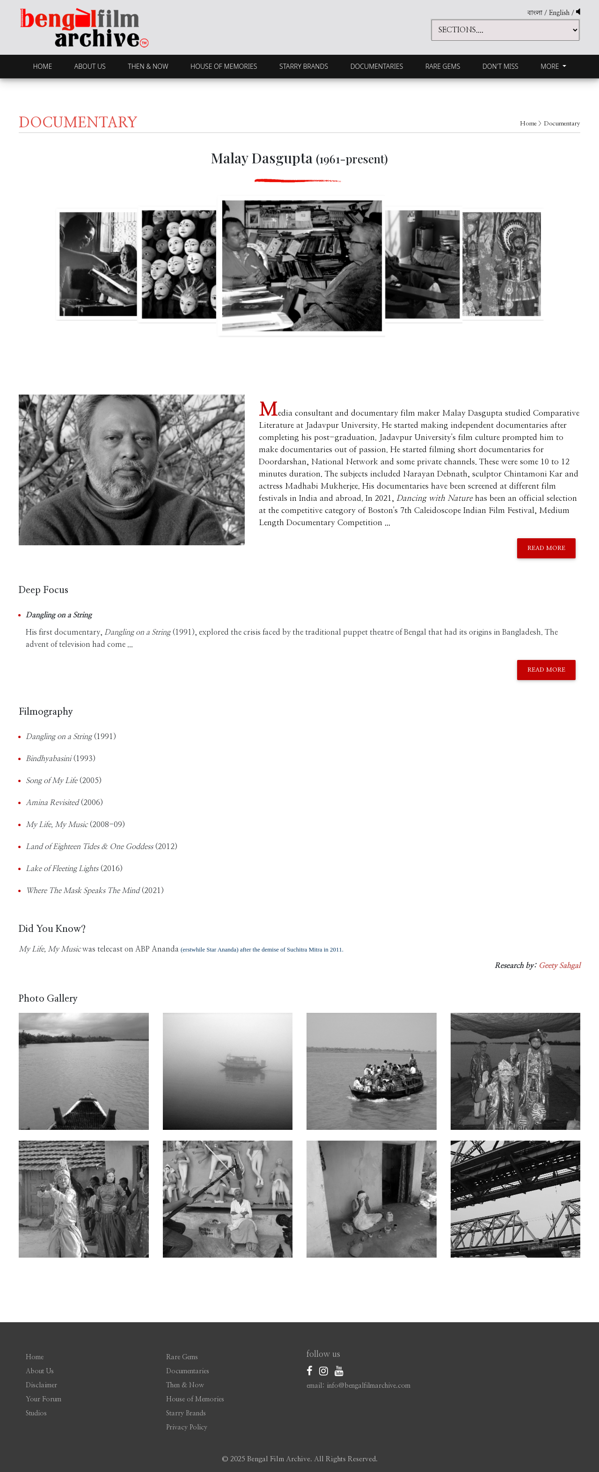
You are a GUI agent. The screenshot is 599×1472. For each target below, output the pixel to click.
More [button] (551, 66)
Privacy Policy (186, 1427)
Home (42, 66)
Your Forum (43, 1399)
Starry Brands (303, 66)
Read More (546, 548)
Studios (36, 1413)
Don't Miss (500, 66)
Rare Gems (442, 66)
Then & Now (148, 66)
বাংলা (534, 13)
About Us (90, 66)
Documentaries (377, 66)
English (560, 13)
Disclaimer (41, 1385)
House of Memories (223, 66)
